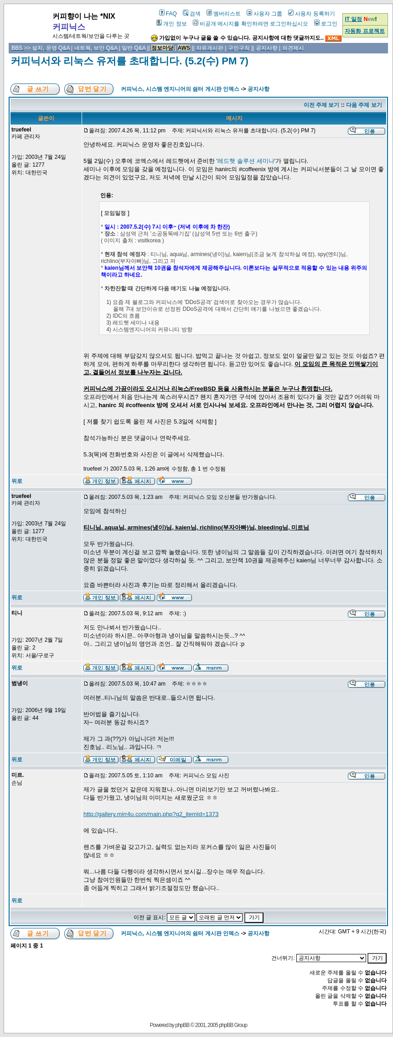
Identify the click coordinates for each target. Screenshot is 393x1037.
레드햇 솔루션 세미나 (245, 160)
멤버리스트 (224, 13)
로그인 (325, 24)
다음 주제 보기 (364, 105)
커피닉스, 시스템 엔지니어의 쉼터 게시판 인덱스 (180, 89)
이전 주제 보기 (322, 105)
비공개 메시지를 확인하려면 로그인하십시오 (250, 24)
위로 (16, 481)
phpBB (182, 1025)
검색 (192, 13)
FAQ (168, 13)
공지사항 (258, 89)
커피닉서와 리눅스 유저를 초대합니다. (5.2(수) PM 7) (129, 61)
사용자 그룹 (264, 13)
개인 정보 (171, 24)
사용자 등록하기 (311, 13)
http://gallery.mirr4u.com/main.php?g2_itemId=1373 (150, 814)
